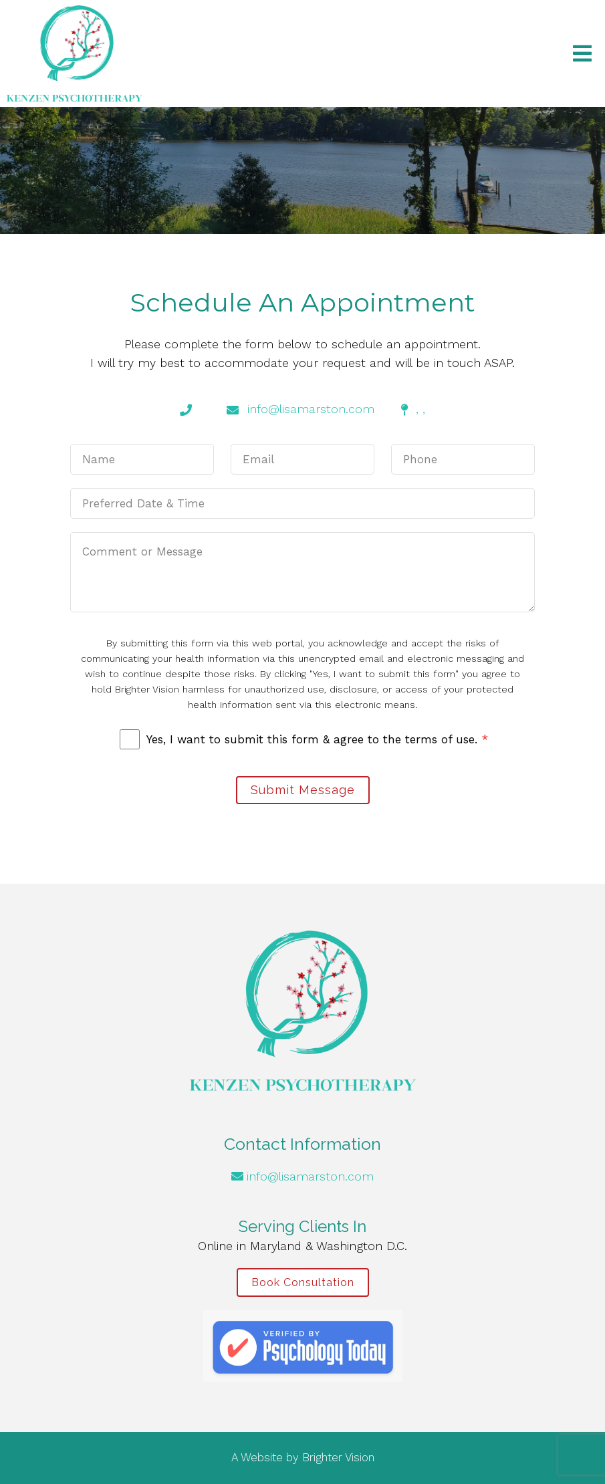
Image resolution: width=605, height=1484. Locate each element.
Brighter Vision (338, 1457)
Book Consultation (302, 1282)
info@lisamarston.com (310, 1176)
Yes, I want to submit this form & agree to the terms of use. (317, 739)
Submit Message (303, 790)
